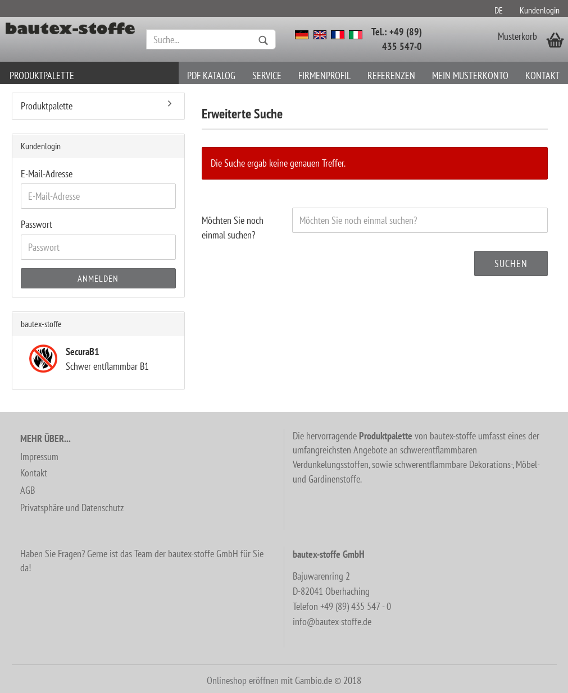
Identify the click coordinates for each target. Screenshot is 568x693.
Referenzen (391, 75)
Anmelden (98, 278)
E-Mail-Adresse (46, 173)
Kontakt (542, 75)
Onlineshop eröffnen (243, 680)
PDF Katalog (211, 75)
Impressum (39, 456)
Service (266, 75)
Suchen (511, 263)
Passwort (36, 224)
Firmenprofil (324, 75)
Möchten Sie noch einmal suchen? (232, 227)
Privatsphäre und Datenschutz (72, 507)
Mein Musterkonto (470, 75)
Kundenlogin (540, 10)
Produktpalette (42, 75)
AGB (27, 490)
